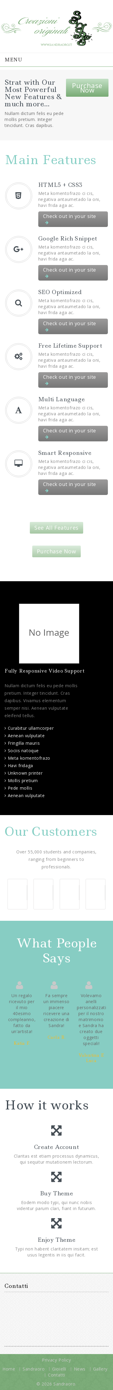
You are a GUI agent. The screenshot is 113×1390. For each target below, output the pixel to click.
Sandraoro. (65, 1384)
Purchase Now (87, 87)
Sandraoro (34, 1369)
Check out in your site (69, 219)
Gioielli (59, 1369)
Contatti (56, 1375)
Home (8, 1369)
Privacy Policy (56, 1360)
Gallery (100, 1369)
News (80, 1369)
